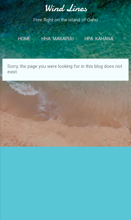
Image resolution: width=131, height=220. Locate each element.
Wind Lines (65, 8)
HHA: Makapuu (57, 39)
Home (24, 39)
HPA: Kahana (98, 39)
